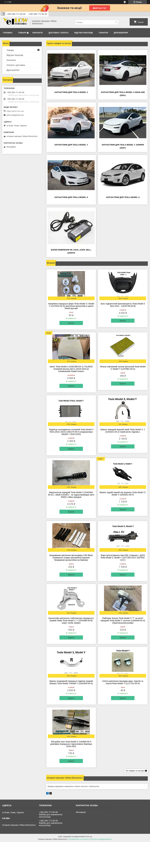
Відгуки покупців (83, 33)
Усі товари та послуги (135, 771)
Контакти (38, 33)
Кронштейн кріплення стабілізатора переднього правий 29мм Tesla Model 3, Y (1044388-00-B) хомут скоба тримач (71, 620)
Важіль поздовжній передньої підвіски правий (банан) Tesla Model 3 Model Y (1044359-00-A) (71, 682)
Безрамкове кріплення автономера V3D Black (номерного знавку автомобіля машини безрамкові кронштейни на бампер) (71, 557)
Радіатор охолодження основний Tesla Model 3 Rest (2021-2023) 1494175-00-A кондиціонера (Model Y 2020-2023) (71, 431)
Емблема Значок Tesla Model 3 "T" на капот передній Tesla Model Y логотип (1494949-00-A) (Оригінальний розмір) (122, 620)
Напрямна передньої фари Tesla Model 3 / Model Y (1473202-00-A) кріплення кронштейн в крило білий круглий (71, 306)
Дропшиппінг (121, 33)
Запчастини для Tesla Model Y (71, 145)
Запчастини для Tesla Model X (123, 197)
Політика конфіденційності (101, 839)
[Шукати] (116, 22)
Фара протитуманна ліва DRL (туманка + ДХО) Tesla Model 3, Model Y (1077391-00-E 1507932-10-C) (122, 557)
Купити (71, 323)
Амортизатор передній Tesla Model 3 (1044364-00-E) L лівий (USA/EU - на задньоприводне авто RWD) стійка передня (71, 494)
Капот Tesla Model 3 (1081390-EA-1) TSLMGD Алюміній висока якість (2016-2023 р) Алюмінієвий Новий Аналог (71, 368)
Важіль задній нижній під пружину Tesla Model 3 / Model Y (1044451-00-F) (123, 493)
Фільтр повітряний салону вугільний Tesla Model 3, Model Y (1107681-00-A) (122, 367)
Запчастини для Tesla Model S (71, 197)
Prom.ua (88, 837)
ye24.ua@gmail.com (15, 115)
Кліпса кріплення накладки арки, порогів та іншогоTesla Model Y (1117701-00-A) (122, 682)
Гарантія (103, 33)
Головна (7, 33)
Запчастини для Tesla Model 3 (71, 92)
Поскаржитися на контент (78, 839)
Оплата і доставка (16, 65)
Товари (22, 33)
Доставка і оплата (58, 33)
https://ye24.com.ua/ (15, 111)
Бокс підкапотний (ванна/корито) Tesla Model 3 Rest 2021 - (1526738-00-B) (123, 305)
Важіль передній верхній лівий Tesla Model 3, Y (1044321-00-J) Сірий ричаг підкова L (122, 430)
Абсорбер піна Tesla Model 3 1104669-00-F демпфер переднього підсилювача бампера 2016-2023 (71, 744)
